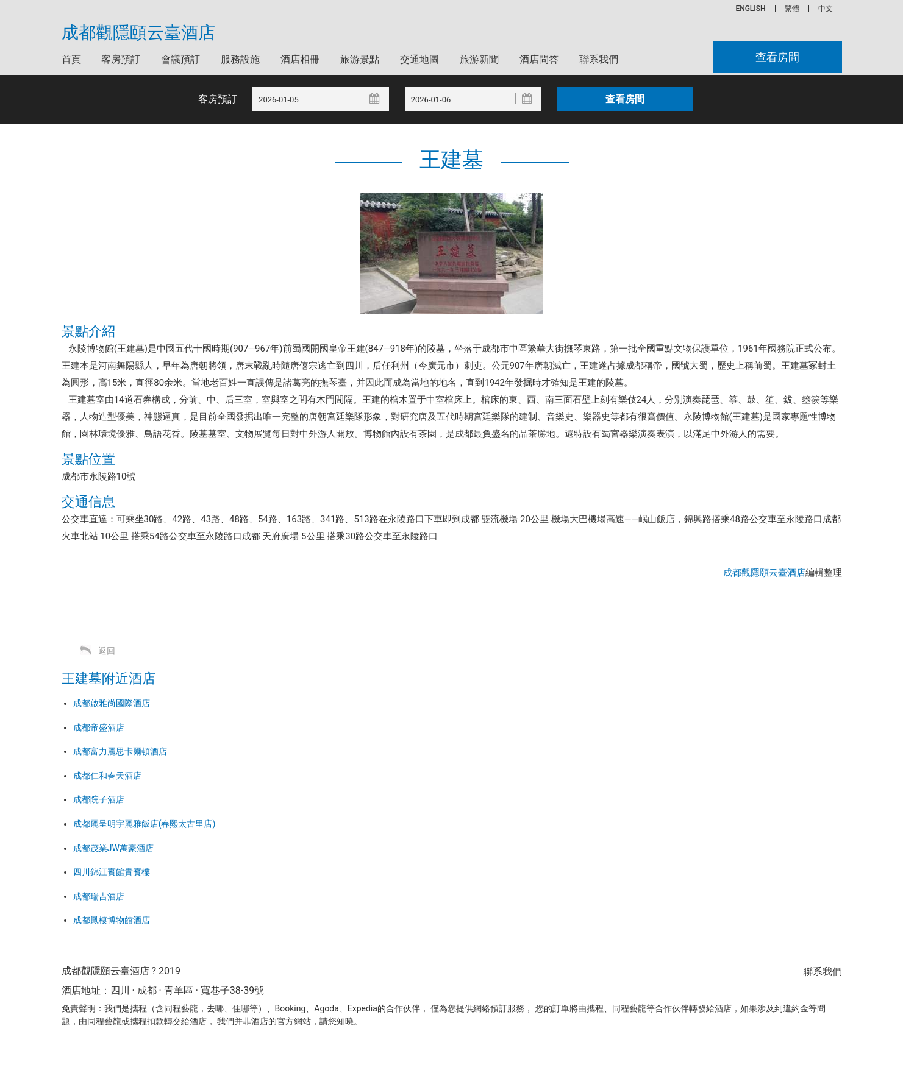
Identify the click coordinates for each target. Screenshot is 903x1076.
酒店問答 (539, 59)
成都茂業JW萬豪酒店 (113, 848)
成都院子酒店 (98, 799)
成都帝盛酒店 (98, 727)
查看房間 (777, 57)
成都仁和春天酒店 (107, 775)
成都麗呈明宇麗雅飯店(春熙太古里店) (144, 824)
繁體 (792, 8)
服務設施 (240, 59)
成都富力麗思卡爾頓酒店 (120, 751)
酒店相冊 (299, 59)
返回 (106, 651)
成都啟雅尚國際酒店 (111, 703)
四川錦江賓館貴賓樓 (111, 872)
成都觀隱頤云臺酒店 (138, 32)
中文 (825, 8)
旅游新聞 (479, 59)
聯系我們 (598, 59)
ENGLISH (750, 8)
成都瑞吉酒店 (98, 896)
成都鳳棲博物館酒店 (111, 920)
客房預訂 (120, 59)
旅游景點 (359, 59)
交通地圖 (419, 59)
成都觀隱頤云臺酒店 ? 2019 (121, 971)
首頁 (71, 59)
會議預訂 (180, 59)
